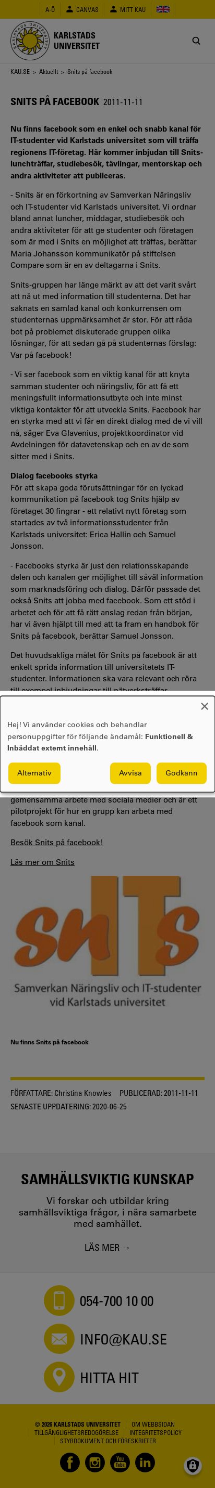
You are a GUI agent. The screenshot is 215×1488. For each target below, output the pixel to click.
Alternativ (34, 773)
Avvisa (130, 773)
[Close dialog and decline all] (204, 702)
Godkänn (181, 773)
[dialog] (107, 744)
